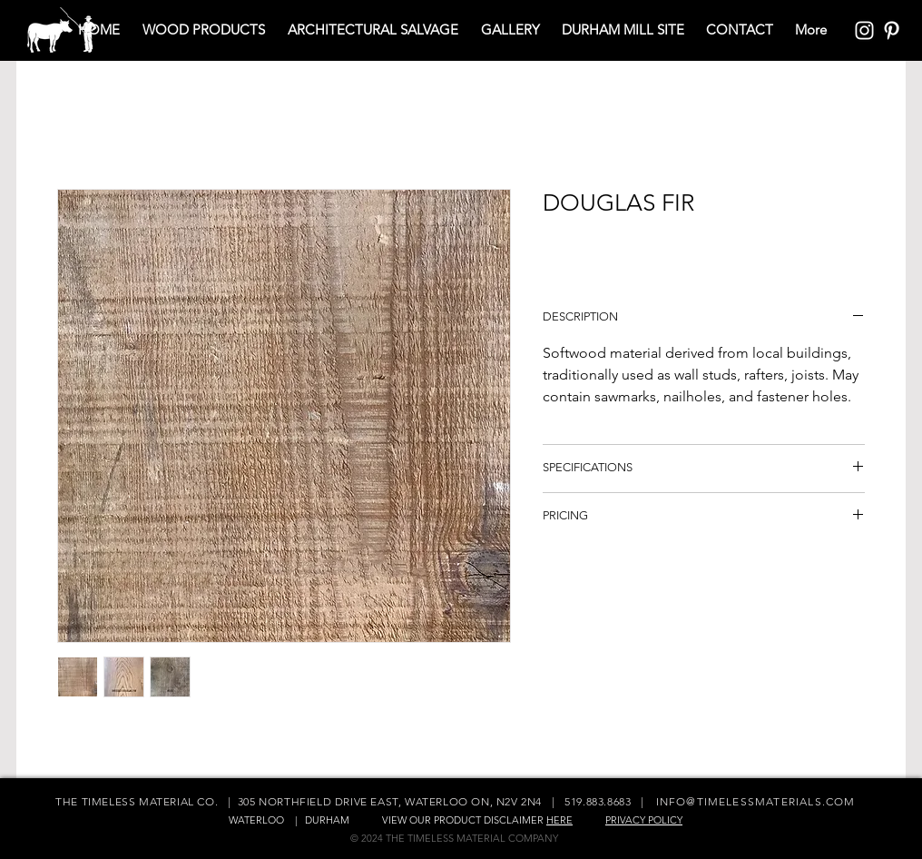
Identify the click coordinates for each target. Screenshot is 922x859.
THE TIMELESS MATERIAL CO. (138, 801)
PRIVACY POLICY (643, 820)
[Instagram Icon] (864, 30)
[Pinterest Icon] (891, 30)
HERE (559, 820)
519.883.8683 (597, 801)
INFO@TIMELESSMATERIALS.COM (756, 801)
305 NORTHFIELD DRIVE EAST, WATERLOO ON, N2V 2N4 (390, 801)
